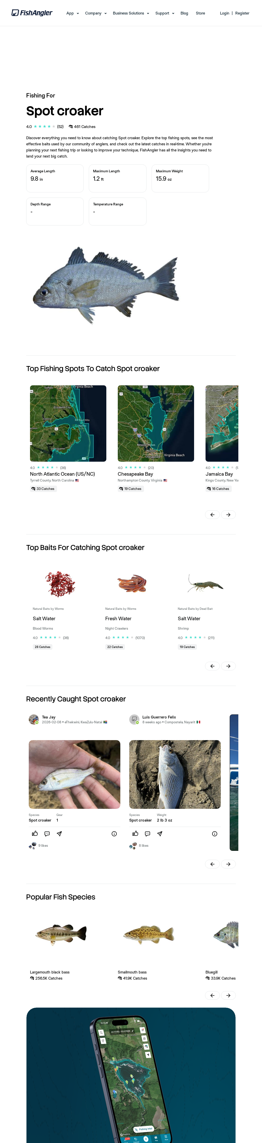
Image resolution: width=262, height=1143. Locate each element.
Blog (184, 13)
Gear (59, 815)
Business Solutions (128, 13)
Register (242, 13)
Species (34, 815)
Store (200, 13)
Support (162, 13)
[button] (212, 514)
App (70, 13)
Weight (161, 815)
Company (93, 13)
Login (224, 13)
